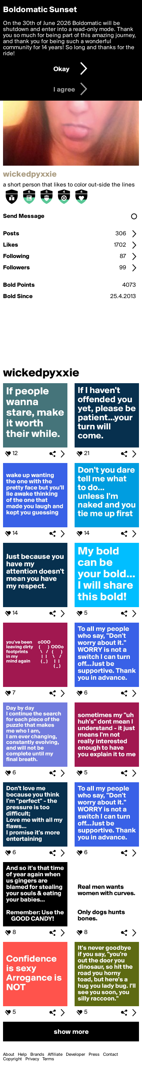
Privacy (32, 1059)
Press (94, 1054)
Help (22, 1054)
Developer (75, 1054)
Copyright (12, 1059)
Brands (37, 1054)
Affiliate (55, 1054)
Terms (48, 1059)
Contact (110, 1054)
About (8, 1054)
